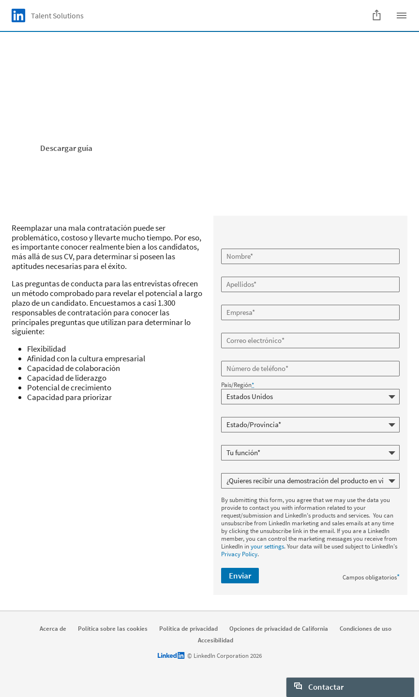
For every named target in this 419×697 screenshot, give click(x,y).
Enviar (240, 575)
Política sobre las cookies (113, 629)
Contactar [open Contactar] (319, 687)
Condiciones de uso (365, 629)
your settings (267, 546)
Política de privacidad (188, 629)
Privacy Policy (239, 554)
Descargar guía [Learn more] (66, 148)
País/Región (237, 385)
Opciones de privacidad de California (278, 629)
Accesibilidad (215, 640)
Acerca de (53, 629)
